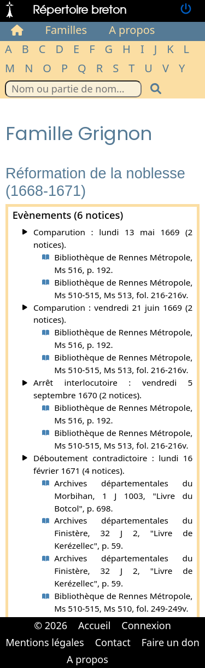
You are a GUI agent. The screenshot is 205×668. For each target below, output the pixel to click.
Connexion (146, 625)
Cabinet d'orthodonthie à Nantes (121, 651)
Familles (66, 29)
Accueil (94, 625)
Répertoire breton (79, 9)
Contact (113, 642)
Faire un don (171, 642)
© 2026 (50, 625)
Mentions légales (44, 642)
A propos (132, 29)
